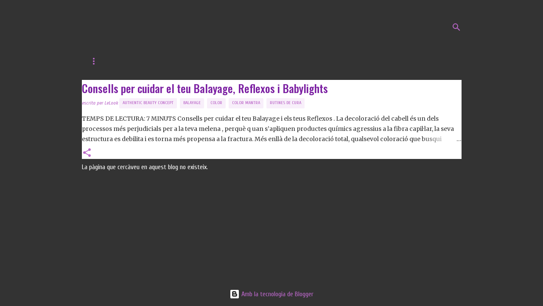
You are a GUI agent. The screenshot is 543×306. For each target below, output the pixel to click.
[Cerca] (456, 27)
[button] (87, 153)
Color (216, 102)
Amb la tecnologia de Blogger (271, 294)
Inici (96, 61)
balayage (192, 102)
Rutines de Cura (285, 102)
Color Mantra (246, 102)
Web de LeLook (143, 61)
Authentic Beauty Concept (148, 102)
